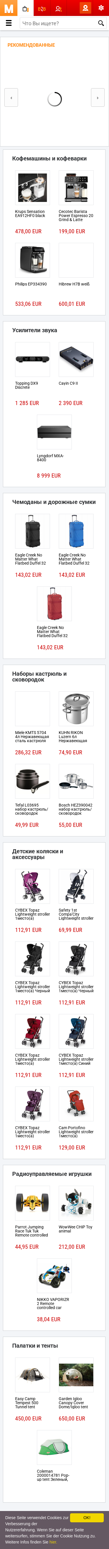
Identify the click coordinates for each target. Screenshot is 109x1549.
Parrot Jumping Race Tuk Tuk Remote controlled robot (31, 1233)
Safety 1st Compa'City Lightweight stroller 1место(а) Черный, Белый (76, 918)
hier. (53, 1542)
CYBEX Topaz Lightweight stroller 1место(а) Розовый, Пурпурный (32, 918)
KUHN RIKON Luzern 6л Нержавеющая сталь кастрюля (74, 738)
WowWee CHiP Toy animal (75, 1229)
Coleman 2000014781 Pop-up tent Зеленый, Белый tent (53, 1477)
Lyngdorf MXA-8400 (50, 457)
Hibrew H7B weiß (74, 284)
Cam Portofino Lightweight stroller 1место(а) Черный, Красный (76, 1133)
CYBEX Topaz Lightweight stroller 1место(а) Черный (32, 986)
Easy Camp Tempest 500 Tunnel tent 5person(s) (26, 1404)
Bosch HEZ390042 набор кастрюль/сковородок (75, 809)
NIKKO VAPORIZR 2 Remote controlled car (53, 1303)
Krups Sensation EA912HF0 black (30, 213)
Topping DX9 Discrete (26, 385)
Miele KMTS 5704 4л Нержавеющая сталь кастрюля (32, 736)
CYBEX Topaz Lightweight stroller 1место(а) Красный (32, 1061)
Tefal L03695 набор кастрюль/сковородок (31, 809)
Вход (76, 8)
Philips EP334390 (31, 284)
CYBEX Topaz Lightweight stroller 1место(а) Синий (76, 1059)
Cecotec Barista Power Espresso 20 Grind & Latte (76, 215)
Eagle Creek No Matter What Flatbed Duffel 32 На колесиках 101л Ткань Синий (76, 563)
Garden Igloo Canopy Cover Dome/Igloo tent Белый (73, 1404)
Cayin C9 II (68, 383)
